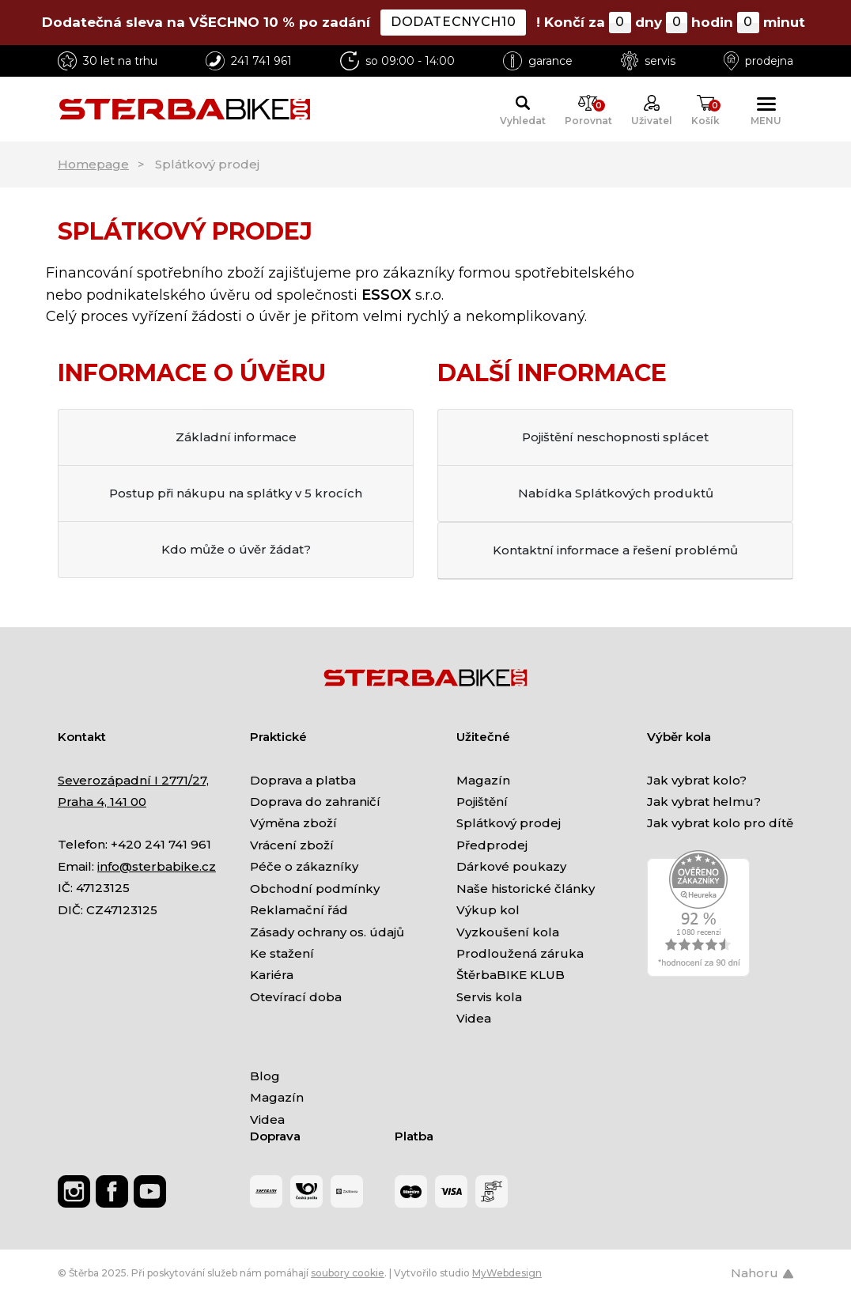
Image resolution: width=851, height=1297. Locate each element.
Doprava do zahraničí (315, 801)
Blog (265, 1075)
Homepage (93, 164)
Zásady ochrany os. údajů (327, 932)
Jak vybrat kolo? (697, 780)
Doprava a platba (303, 780)
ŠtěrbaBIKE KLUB (510, 974)
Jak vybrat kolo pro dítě (720, 822)
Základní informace (236, 436)
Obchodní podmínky (315, 888)
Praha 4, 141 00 (102, 801)
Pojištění (482, 801)
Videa (473, 1018)
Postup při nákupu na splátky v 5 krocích (235, 493)
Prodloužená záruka (520, 953)
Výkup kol (488, 909)
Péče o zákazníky (304, 866)
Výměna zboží (293, 822)
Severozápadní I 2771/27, (133, 780)
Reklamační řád (299, 909)
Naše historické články (525, 888)
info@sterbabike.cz (156, 866)
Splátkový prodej (508, 822)
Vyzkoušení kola (507, 932)
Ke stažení (282, 953)
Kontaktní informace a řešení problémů (615, 550)
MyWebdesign (507, 1273)
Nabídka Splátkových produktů (615, 493)
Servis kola (489, 996)
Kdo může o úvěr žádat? (236, 549)
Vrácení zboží (292, 845)
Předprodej (492, 845)
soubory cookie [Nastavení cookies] (347, 1273)
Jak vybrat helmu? (704, 801)
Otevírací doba (296, 996)
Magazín (483, 780)
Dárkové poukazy (511, 866)
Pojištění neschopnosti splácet (615, 436)
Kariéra (271, 974)
